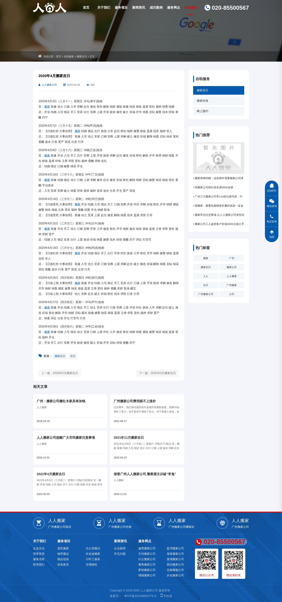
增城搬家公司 (147, 575)
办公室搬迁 (93, 548)
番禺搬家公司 (147, 564)
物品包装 (63, 559)
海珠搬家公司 (175, 553)
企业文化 (39, 548)
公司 (231, 294)
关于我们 (103, 7)
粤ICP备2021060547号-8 (140, 596)
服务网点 (173, 7)
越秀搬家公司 (147, 548)
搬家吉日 (82, 56)
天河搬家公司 (147, 553)
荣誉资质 (39, 553)
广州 (231, 258)
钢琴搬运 (63, 553)
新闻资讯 (138, 7)
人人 (205, 276)
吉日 (205, 285)
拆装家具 (63, 564)
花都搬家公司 (175, 569)
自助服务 (191, 7)
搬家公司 (232, 267)
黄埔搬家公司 (175, 559)
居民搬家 (63, 548)
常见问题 (120, 553)
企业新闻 (120, 548)
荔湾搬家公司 (175, 548)
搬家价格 (202, 100)
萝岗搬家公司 (147, 569)
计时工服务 (93, 559)
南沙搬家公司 (175, 564)
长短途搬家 (93, 553)
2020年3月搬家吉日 (163, 373)
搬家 (205, 258)
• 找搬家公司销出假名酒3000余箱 (213, 187)
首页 (86, 7)
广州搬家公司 (205, 294)
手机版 (165, 596)
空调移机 (91, 564)
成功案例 (156, 7)
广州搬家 (232, 285)
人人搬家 (232, 276)
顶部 (271, 232)
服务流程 (39, 559)
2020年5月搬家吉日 (65, 373)
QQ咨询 (271, 186)
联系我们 (39, 564)
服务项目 (121, 7)
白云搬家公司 (147, 559)
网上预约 (202, 111)
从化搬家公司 (175, 575)
